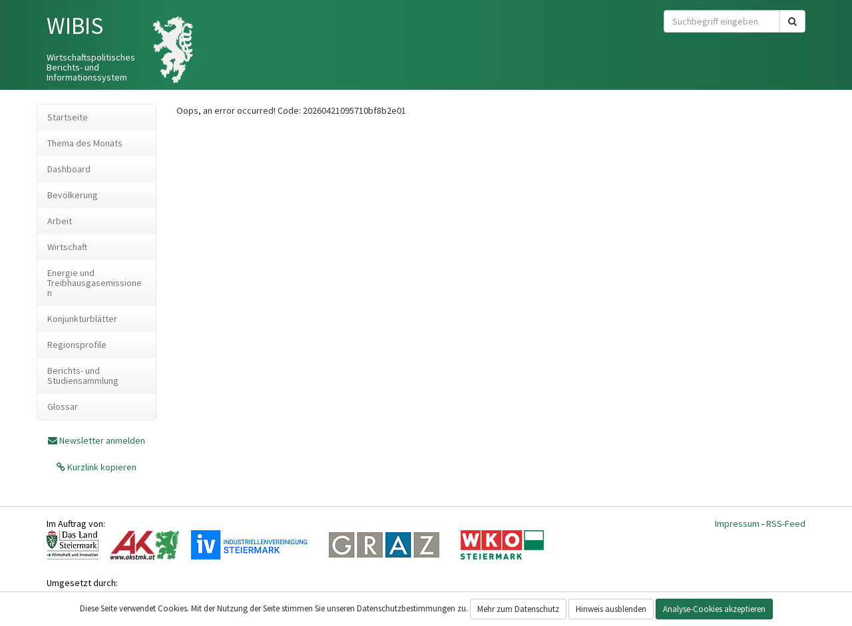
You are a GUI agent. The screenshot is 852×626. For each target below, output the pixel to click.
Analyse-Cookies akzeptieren (714, 609)
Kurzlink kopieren (100, 467)
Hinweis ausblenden (611, 609)
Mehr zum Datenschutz (518, 609)
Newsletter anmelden (102, 440)
